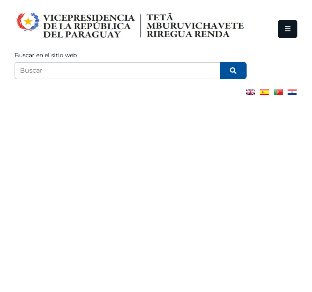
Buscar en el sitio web (46, 55)
